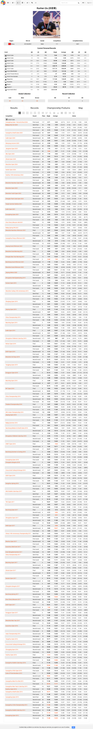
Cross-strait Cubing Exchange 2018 (15, 470)
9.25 (64, 84)
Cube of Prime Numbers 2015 (14, 673)
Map (80, 108)
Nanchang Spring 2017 (12, 594)
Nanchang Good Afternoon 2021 (15, 262)
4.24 (55, 84)
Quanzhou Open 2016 (12, 626)
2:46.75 (55, 66)
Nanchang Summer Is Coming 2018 (16, 452)
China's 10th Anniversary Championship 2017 (18, 533)
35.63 (55, 87)
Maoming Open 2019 (11, 322)
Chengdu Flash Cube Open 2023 (15, 198)
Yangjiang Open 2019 (12, 365)
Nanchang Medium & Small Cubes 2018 (17, 428)
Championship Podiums (58, 108)
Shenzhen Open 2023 (12, 188)
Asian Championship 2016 (13, 633)
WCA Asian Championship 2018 (14, 412)
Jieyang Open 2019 (11, 309)
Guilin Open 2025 (10, 138)
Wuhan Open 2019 (11, 343)
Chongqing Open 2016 (12, 649)
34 (37, 101)
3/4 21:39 (54, 89)
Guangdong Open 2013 (12, 697)
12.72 (64, 76)
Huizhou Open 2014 (11, 689)
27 (56, 74)
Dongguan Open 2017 (12, 612)
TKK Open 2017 (10, 502)
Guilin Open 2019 (10, 330)
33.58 (55, 60)
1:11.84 (55, 79)
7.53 (64, 81)
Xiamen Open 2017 (11, 578)
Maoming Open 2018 (11, 380)
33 (22, 101)
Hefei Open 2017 (10, 525)
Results (14, 108)
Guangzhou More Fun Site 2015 (14, 681)
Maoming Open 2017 (11, 562)
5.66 (55, 55)
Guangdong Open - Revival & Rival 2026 (17, 122)
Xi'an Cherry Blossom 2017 (13, 599)
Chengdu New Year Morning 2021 (15, 256)
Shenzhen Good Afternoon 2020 (15, 267)
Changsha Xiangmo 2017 (13, 586)
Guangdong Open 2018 (12, 459)
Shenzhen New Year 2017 (13, 620)
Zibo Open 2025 (10, 154)
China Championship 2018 (13, 396)
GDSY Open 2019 (10, 351)
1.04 (55, 58)
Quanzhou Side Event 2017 (13, 546)
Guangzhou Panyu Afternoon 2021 (15, 238)
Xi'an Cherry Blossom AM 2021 (14, 222)
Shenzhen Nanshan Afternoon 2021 (16, 230)
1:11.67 (55, 71)
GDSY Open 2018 (10, 475)
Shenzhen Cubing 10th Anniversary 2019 (17, 291)
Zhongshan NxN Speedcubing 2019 (15, 277)
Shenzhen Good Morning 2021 (14, 251)
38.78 (64, 87)
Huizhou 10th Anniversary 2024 (14, 175)
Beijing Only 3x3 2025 (12, 125)
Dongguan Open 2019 (12, 372)
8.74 (55, 76)
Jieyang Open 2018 (11, 415)
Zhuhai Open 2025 (11, 159)
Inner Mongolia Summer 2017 (14, 552)
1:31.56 (64, 71)
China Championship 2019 (13, 317)
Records (35, 108)
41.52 (64, 60)
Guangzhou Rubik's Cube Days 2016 (16, 662)
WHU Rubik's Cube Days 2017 (14, 491)
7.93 (64, 55)
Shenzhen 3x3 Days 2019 (13, 357)
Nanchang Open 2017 (12, 510)
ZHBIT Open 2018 (11, 444)
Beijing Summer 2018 (11, 423)
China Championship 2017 (13, 554)
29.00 (64, 74)
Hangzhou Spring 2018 (12, 483)
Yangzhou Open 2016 (12, 639)
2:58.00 (64, 66)
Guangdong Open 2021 (12, 214)
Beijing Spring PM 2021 (12, 227)
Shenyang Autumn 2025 (12, 143)
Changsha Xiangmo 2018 (13, 462)
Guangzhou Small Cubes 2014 (14, 691)
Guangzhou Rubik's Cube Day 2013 (15, 710)
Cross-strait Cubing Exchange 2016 (15, 644)
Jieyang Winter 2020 (11, 272)
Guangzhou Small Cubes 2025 (14, 132)
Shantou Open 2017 (11, 541)
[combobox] (70, 2)
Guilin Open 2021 (10, 209)
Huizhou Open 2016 (11, 655)
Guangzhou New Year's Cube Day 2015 (16, 686)
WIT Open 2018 (10, 388)
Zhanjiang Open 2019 (12, 301)
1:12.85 (55, 63)
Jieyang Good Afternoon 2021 (14, 246)
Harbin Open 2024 (11, 169)
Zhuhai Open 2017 (11, 570)
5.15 (55, 81)
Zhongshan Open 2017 (12, 517)
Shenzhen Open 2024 (12, 164)
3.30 (64, 58)
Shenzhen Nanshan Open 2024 (14, 183)
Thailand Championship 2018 (14, 404)
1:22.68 (64, 63)
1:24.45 (64, 79)
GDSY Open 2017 (10, 604)
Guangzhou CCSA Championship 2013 (16, 705)
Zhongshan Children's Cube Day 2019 (16, 338)
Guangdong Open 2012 (12, 715)
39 (10, 101)
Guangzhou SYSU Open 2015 (14, 670)
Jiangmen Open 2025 (12, 148)
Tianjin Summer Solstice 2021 (14, 204)
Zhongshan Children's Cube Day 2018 (16, 436)
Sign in (89, 2)
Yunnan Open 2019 (11, 283)
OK (73, 727)
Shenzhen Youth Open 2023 (13, 193)
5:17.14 (55, 68)
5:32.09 (64, 68)
